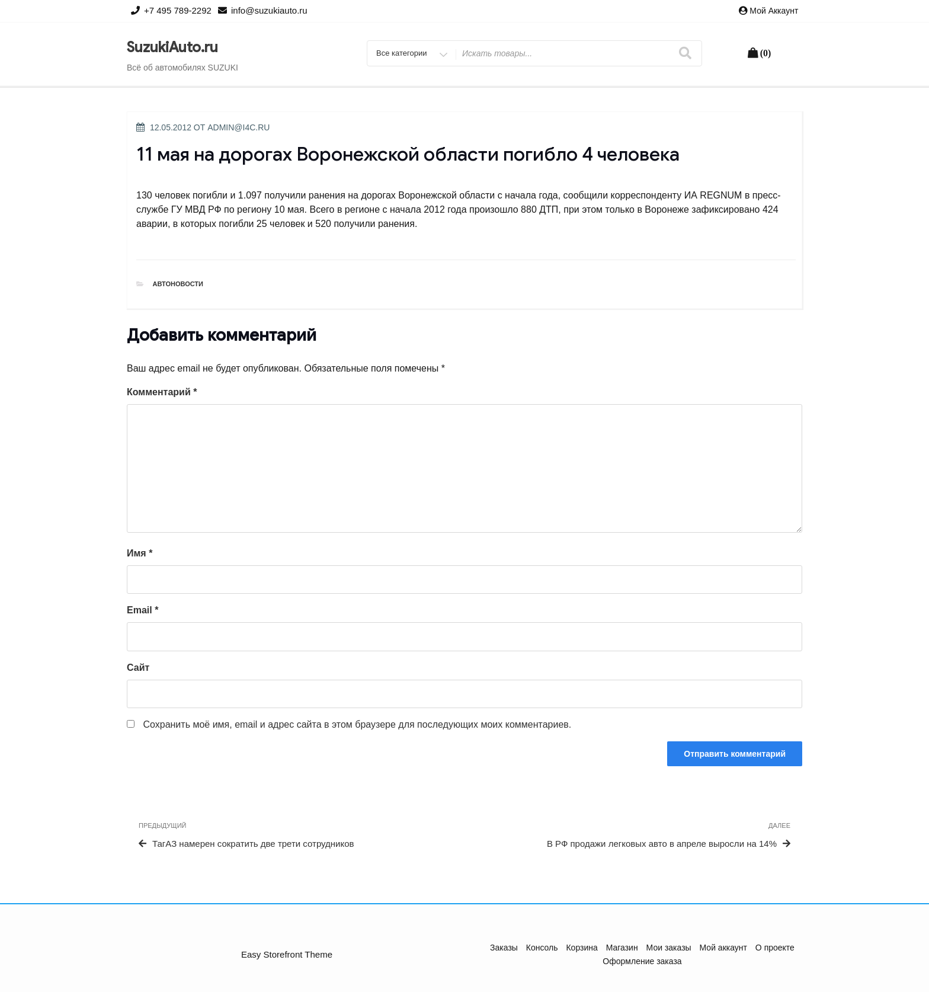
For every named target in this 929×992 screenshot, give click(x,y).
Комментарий (162, 392)
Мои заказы (668, 947)
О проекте (775, 947)
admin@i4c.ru (238, 127)
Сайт (138, 668)
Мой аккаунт (773, 10)
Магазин (622, 947)
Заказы (504, 947)
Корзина (581, 947)
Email (142, 610)
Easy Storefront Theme (286, 954)
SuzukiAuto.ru (172, 47)
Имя (139, 553)
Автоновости (178, 283)
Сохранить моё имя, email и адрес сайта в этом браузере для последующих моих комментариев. (357, 724)
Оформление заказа (642, 961)
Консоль (542, 947)
